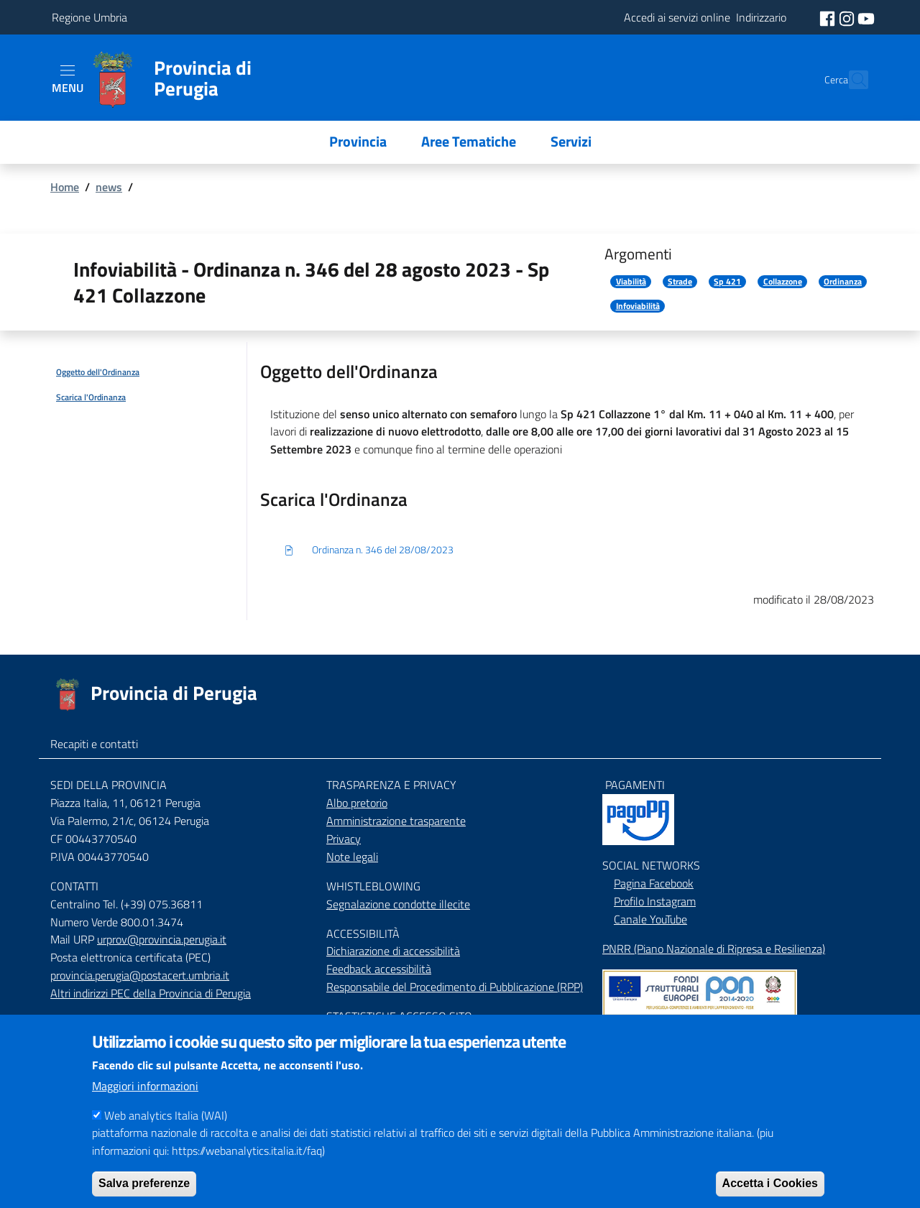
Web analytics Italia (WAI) (165, 1134)
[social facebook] (829, 17)
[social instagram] (848, 17)
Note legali (352, 856)
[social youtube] (866, 17)
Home (64, 186)
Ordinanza (843, 281)
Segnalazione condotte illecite (398, 904)
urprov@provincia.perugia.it (161, 939)
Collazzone (782, 281)
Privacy (343, 838)
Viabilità (631, 281)
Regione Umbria (89, 17)
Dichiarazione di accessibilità (393, 950)
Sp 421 (727, 281)
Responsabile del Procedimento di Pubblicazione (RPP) (454, 986)
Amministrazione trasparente (396, 820)
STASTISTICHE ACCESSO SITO (399, 1016)
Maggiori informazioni (145, 1105)
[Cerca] (851, 80)
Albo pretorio (356, 802)
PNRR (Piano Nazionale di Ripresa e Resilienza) (713, 948)
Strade (680, 281)
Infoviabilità (638, 306)
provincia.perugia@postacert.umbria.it (139, 975)
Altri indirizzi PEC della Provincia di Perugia (150, 993)
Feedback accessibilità (378, 968)
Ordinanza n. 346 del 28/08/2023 (368, 550)
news (109, 186)
